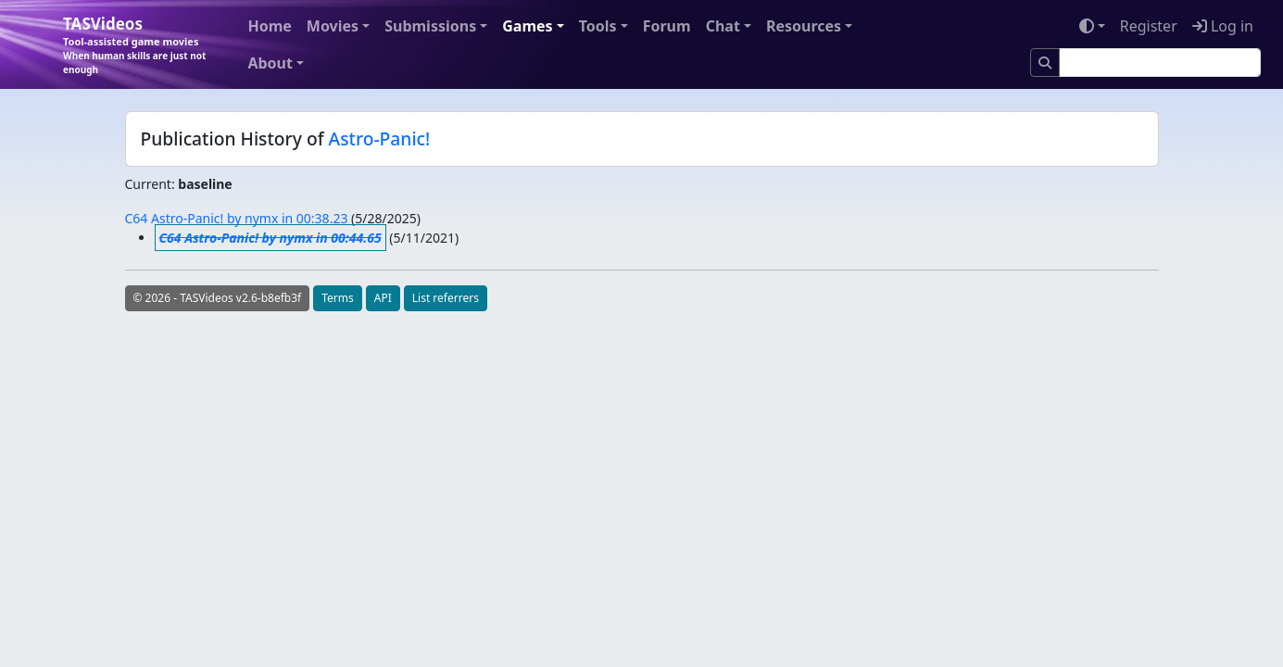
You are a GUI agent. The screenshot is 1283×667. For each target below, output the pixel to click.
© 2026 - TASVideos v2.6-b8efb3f (217, 298)
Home (269, 26)
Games (527, 26)
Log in (1222, 26)
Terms (337, 298)
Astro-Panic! (380, 138)
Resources (803, 26)
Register (1148, 26)
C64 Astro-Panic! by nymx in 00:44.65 (270, 237)
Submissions (430, 26)
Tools (598, 26)
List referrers (445, 298)
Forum (667, 26)
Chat (723, 26)
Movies (332, 26)
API (383, 298)
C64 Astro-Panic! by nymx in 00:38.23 (236, 218)
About (270, 63)
